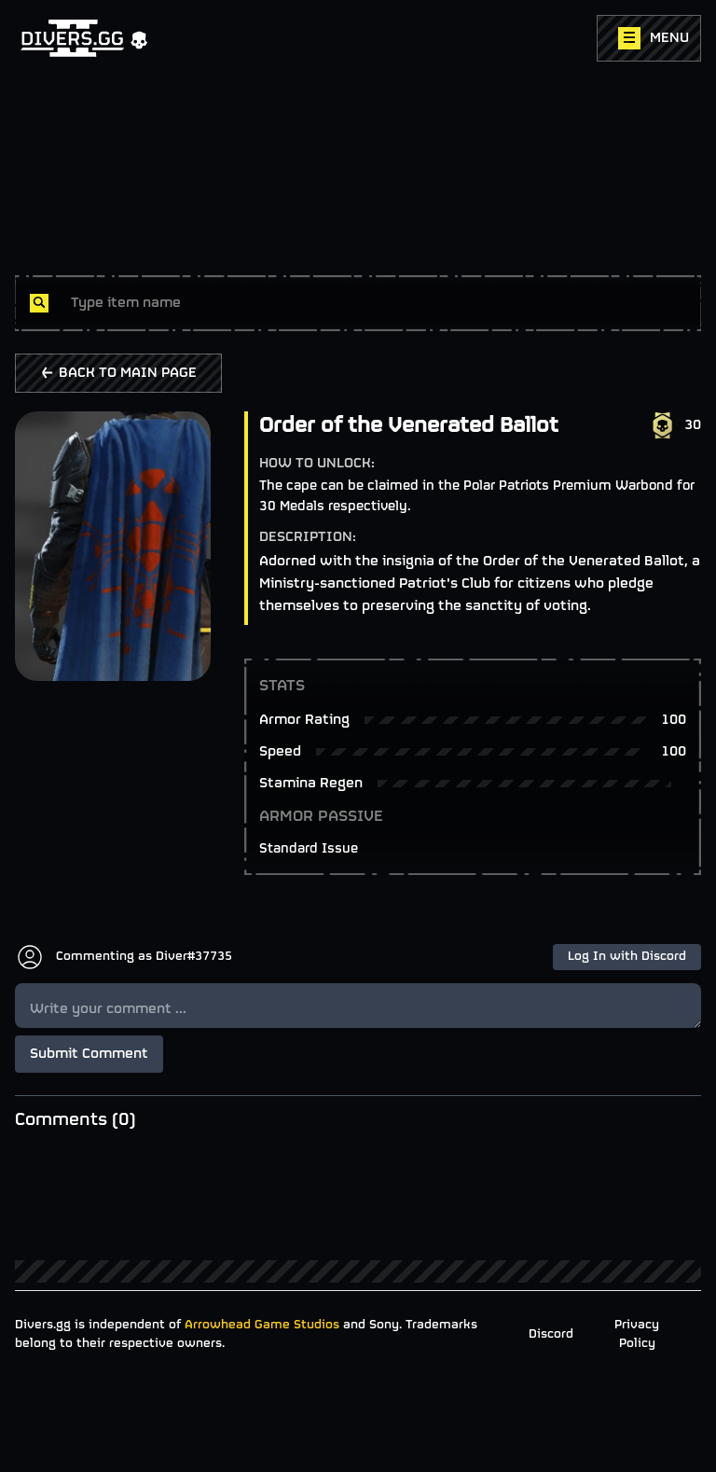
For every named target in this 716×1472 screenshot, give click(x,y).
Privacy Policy (636, 1334)
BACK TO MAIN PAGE (118, 373)
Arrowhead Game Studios (262, 1325)
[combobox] (378, 303)
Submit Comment (89, 1054)
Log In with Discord (627, 957)
